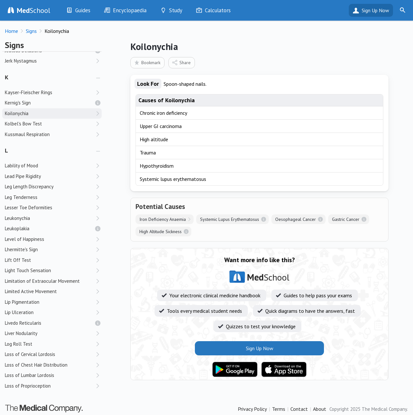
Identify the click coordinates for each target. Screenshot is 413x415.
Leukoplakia (17, 228)
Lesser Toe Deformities (28, 207)
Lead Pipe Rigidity (23, 176)
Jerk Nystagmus (21, 61)
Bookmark (147, 62)
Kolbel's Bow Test (23, 124)
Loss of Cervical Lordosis (30, 354)
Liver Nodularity (21, 333)
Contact (299, 409)
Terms (278, 409)
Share (181, 62)
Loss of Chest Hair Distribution (36, 365)
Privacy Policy (252, 409)
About (319, 409)
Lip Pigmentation (22, 302)
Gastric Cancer (345, 219)
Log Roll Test (18, 344)
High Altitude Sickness (160, 231)
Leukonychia (17, 218)
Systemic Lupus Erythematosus (229, 219)
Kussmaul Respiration (27, 134)
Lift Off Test (18, 260)
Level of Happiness (24, 239)
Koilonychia (16, 113)
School (33, 10)
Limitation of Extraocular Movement (42, 281)
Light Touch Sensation (28, 270)
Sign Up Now (375, 10)
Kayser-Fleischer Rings (28, 92)
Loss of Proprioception (28, 386)
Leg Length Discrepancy (29, 186)
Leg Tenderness (21, 197)
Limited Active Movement (31, 291)
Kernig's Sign (18, 103)
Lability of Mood (21, 166)
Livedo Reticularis (23, 323)
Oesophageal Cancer (295, 219)
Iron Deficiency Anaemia (162, 219)
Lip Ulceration (19, 312)
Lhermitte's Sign (21, 249)
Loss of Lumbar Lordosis (29, 375)
